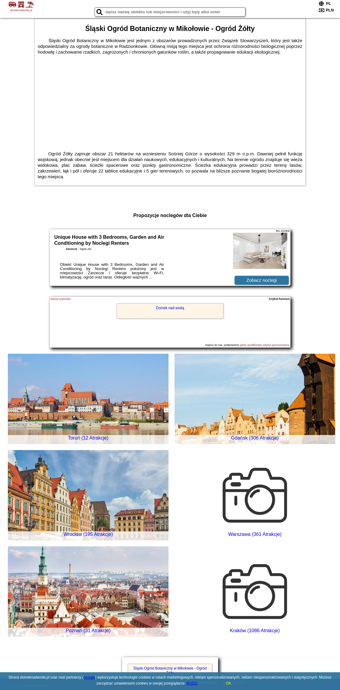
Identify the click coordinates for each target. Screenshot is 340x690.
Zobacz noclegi (262, 280)
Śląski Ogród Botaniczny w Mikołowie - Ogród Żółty (170, 670)
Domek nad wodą (170, 308)
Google (89, 677)
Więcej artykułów (60, 298)
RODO (192, 683)
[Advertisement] (170, 100)
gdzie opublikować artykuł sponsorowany (264, 345)
